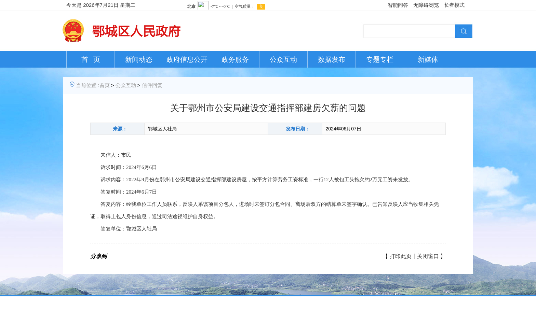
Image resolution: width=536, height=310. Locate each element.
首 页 (90, 59)
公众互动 (283, 59)
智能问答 (398, 5)
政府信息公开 (186, 59)
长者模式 (454, 5)
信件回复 (152, 85)
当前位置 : (87, 85)
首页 (104, 85)
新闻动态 (138, 59)
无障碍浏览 (426, 5)
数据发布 (331, 59)
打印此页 (401, 256)
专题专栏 (379, 59)
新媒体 (428, 59)
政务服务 (235, 59)
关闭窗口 (428, 256)
